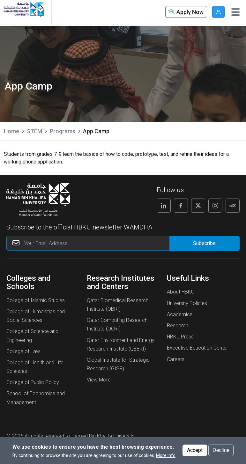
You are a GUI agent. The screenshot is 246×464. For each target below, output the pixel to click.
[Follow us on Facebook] (181, 206)
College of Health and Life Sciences (34, 366)
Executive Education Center (197, 348)
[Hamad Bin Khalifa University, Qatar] (23, 12)
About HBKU (180, 292)
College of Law (23, 351)
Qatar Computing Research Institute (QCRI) (117, 324)
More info (165, 457)
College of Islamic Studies (35, 300)
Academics (179, 314)
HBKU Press (180, 337)
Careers (175, 359)
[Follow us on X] (198, 206)
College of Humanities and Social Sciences (35, 315)
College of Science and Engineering (32, 335)
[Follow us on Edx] (233, 206)
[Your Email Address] (100, 243)
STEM (34, 131)
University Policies (187, 303)
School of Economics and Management (35, 397)
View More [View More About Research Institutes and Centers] (99, 380)
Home (11, 131)
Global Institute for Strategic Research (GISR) (118, 364)
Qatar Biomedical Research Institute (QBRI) (117, 304)
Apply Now (185, 12)
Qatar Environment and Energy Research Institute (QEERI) (120, 344)
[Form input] (204, 243)
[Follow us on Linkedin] (164, 206)
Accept (195, 452)
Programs (62, 131)
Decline (220, 452)
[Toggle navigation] (235, 12)
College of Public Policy (32, 382)
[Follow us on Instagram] (215, 206)
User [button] (218, 12)
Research (177, 326)
